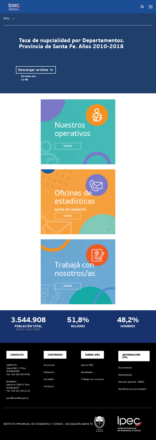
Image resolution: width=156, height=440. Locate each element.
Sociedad (48, 379)
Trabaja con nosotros (92, 379)
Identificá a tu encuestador (132, 389)
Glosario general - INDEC (131, 381)
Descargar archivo (36, 70)
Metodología (125, 374)
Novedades (87, 372)
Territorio (49, 386)
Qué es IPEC (87, 365)
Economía (49, 365)
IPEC (6, 18)
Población (49, 372)
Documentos (125, 367)
